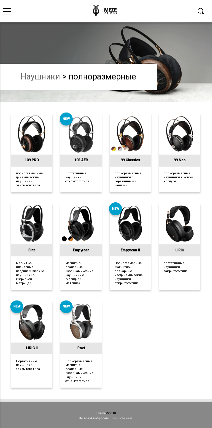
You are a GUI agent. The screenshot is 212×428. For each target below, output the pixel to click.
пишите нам (122, 418)
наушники (40, 76)
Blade (101, 413)
